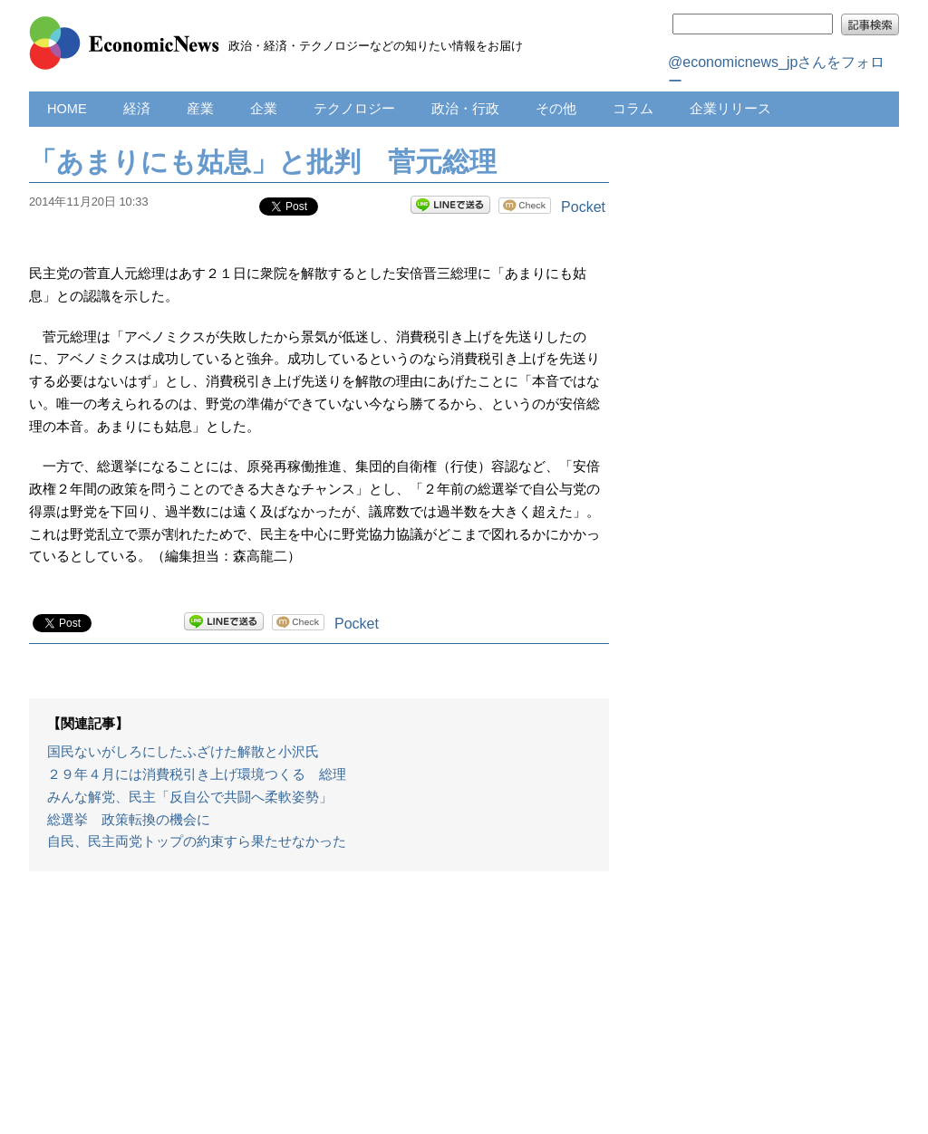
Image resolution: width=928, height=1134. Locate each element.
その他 (556, 108)
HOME (67, 108)
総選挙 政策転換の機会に (128, 819)
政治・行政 (465, 108)
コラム (633, 108)
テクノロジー (354, 108)
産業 (200, 108)
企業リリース (730, 108)
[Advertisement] (319, 1012)
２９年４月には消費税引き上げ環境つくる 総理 (196, 774)
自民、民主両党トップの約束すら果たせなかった (196, 841)
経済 (136, 108)
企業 (263, 108)
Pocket (583, 207)
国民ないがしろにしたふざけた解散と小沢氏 (183, 752)
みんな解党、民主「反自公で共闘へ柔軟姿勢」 (190, 797)
